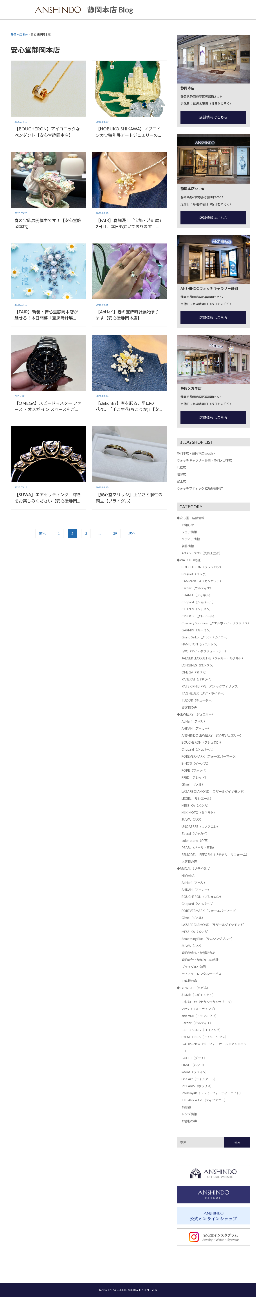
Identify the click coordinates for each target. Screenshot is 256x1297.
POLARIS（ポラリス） (197, 1086)
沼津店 (181, 474)
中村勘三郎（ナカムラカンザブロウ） (208, 1002)
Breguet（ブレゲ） (195, 574)
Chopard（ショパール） (198, 602)
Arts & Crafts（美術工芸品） (202, 553)
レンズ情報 (189, 1114)
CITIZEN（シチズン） (197, 609)
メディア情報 (191, 539)
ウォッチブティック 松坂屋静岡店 (200, 488)
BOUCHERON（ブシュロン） (202, 567)
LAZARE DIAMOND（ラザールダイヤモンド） (214, 791)
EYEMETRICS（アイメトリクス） (205, 1037)
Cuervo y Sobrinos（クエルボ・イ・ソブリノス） (216, 623)
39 (115, 533)
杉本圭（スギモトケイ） (198, 995)
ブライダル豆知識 (194, 967)
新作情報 (188, 546)
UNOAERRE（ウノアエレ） (201, 826)
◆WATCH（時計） (190, 560)
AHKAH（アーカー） (196, 728)
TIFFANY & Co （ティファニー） (204, 1100)
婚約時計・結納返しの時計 (200, 960)
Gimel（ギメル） (193, 784)
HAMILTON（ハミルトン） (200, 644)
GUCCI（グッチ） (194, 1058)
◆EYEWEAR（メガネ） (193, 988)
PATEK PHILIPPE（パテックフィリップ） (211, 686)
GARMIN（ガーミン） (197, 630)
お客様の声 (189, 707)
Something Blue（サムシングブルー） (208, 939)
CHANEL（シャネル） (197, 595)
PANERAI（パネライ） (197, 679)
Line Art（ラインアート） (199, 1079)
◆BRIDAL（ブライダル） (194, 869)
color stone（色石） (196, 840)
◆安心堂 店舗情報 (190, 518)
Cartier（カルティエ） (197, 588)
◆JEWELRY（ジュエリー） (196, 714)
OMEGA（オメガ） (195, 672)
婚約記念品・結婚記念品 (198, 953)
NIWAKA (188, 876)
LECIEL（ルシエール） (197, 798)
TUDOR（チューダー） (198, 700)
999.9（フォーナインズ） (199, 1009)
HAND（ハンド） (194, 1065)
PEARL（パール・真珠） (199, 847)
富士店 (181, 481)
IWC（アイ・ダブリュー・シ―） (205, 651)
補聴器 (186, 1107)
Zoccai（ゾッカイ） (195, 833)
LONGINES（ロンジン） (198, 665)
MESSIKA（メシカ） (196, 805)
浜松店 (181, 467)
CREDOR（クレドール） (199, 616)
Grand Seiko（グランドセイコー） (205, 637)
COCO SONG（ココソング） (202, 1030)
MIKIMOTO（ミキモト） (199, 812)
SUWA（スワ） (192, 819)
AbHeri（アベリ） (194, 721)
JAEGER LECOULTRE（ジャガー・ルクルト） (213, 658)
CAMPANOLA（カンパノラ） (202, 581)
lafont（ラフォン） (195, 1072)
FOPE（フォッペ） (195, 770)
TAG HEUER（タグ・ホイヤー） (204, 693)
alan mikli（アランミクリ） (200, 1016)
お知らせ (188, 525)
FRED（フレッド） (195, 777)
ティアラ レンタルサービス (201, 974)
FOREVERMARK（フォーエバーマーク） (210, 756)
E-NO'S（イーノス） (196, 763)
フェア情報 (189, 532)
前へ (42, 533)
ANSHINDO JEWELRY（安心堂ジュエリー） (212, 735)
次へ (131, 533)
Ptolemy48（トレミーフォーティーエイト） (212, 1093)
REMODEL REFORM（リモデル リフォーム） (215, 854)
